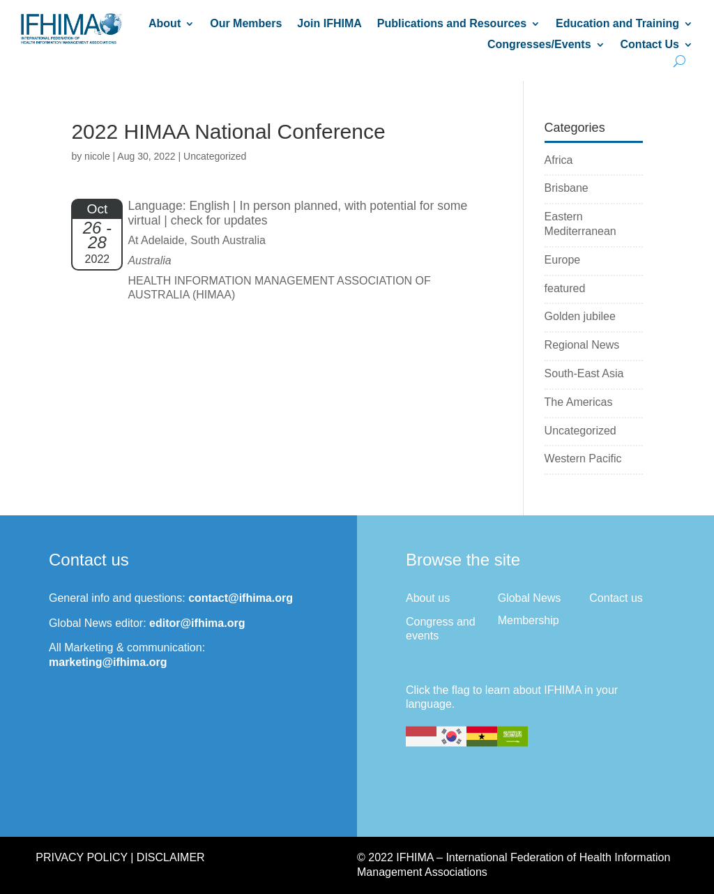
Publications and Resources (451, 24)
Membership (528, 620)
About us (428, 598)
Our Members (246, 24)
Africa (559, 160)
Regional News (582, 345)
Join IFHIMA (329, 24)
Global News (529, 598)
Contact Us (650, 45)
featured (565, 288)
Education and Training (617, 24)
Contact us (615, 598)
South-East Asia (584, 373)
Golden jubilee (580, 316)
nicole (97, 156)
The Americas (579, 402)
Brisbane (566, 188)
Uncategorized (580, 431)
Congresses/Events (539, 45)
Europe (563, 260)
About (165, 24)
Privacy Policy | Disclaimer (120, 857)
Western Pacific (583, 458)
